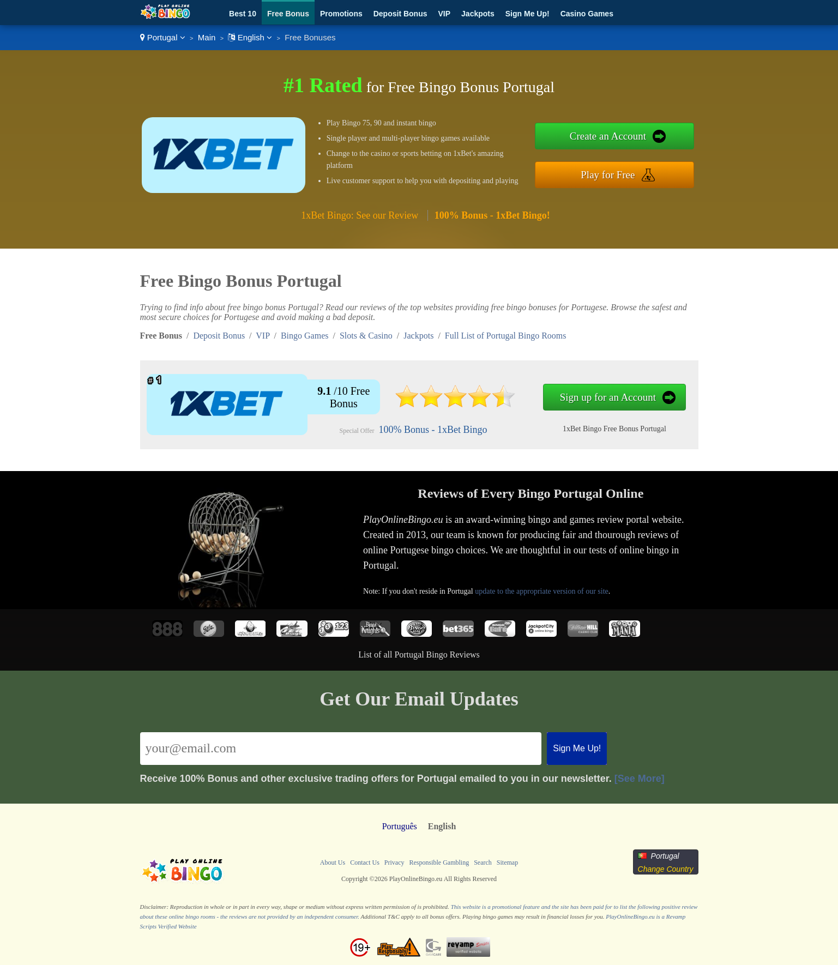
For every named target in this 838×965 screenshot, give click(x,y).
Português (399, 826)
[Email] (341, 748)
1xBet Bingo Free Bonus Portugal (614, 429)
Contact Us (364, 862)
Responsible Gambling (439, 862)
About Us (332, 862)
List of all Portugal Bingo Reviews (419, 654)
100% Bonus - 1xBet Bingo (433, 429)
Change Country (666, 869)
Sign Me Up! (527, 13)
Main (207, 37)
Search (483, 862)
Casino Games (586, 13)
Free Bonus (288, 13)
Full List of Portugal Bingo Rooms (505, 335)
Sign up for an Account (608, 397)
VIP (444, 13)
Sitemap (507, 862)
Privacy (394, 862)
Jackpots (478, 13)
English (250, 37)
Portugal (162, 37)
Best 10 (242, 13)
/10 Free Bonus (343, 397)
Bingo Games (305, 335)
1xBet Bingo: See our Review (359, 215)
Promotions (341, 13)
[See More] (639, 778)
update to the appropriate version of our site (541, 591)
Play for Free (608, 174)
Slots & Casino (366, 335)
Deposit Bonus (400, 13)
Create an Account (608, 136)
